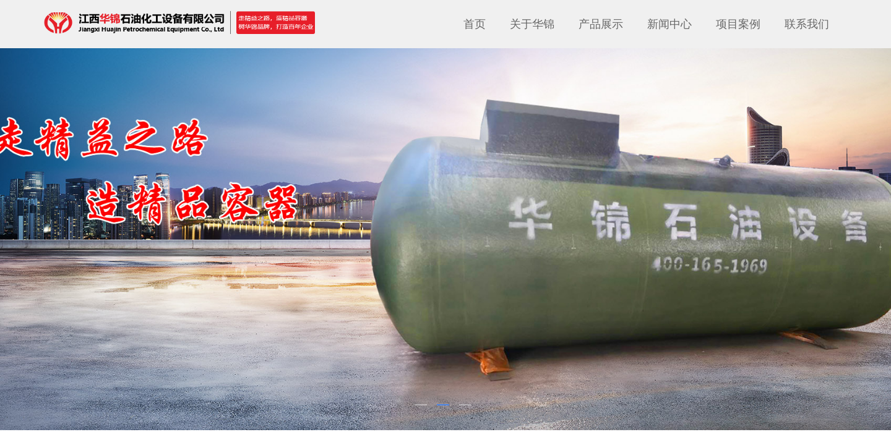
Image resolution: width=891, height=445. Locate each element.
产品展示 (601, 24)
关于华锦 (532, 24)
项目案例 (738, 24)
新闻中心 (669, 24)
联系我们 (807, 24)
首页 (474, 24)
